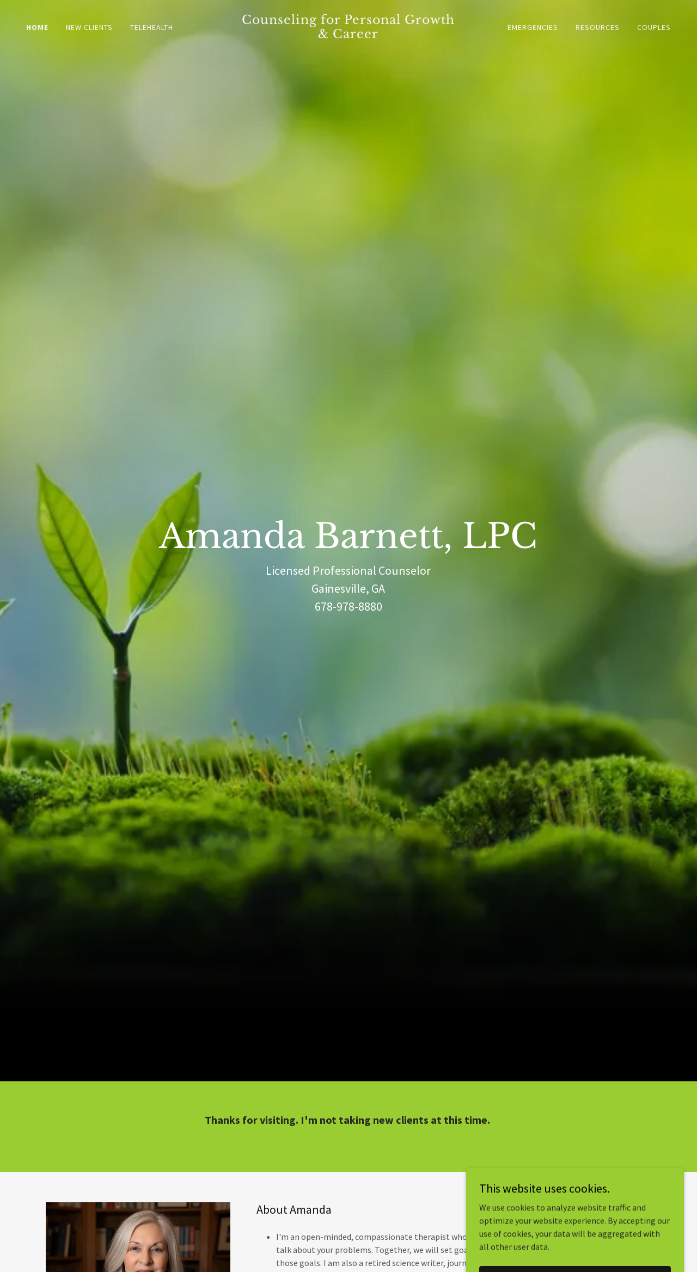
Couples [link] (654, 27)
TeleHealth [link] (151, 27)
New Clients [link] (89, 27)
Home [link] (37, 27)
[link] (348, 34)
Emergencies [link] (533, 27)
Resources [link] (598, 27)
